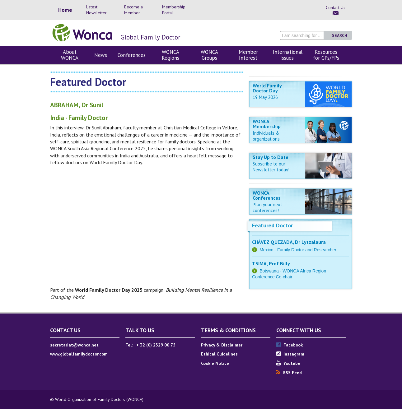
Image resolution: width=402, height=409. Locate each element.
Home (65, 10)
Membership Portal (173, 10)
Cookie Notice (215, 363)
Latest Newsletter (96, 10)
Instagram (290, 354)
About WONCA (69, 55)
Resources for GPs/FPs (326, 55)
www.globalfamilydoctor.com (79, 354)
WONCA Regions (170, 55)
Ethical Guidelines (219, 354)
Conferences (132, 55)
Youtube (288, 363)
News (100, 55)
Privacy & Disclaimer (221, 345)
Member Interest (248, 55)
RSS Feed (289, 372)
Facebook (289, 345)
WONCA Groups (209, 55)
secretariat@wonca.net (74, 345)
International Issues (287, 55)
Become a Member (133, 10)
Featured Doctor (272, 225)
